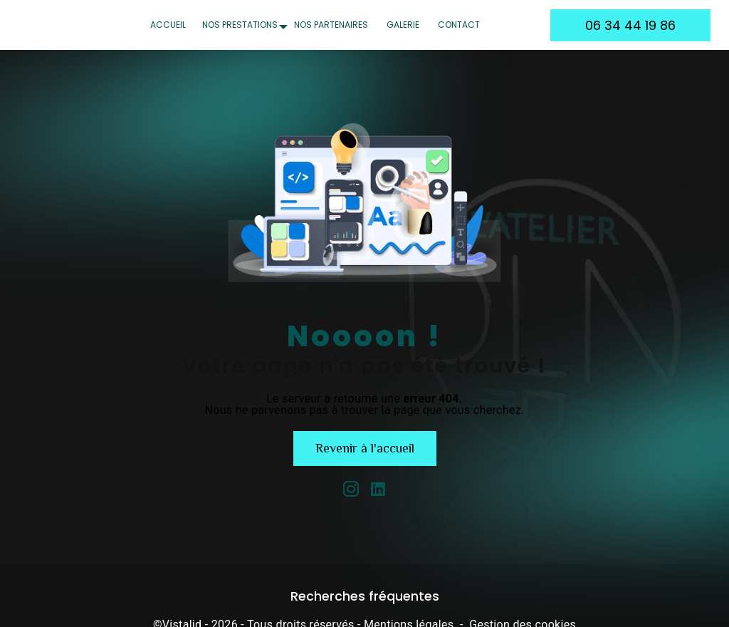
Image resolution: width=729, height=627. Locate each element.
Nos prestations (240, 25)
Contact (459, 25)
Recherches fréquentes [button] (364, 596)
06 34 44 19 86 (630, 25)
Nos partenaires (331, 25)
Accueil (168, 25)
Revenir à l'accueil (364, 448)
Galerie (403, 25)
